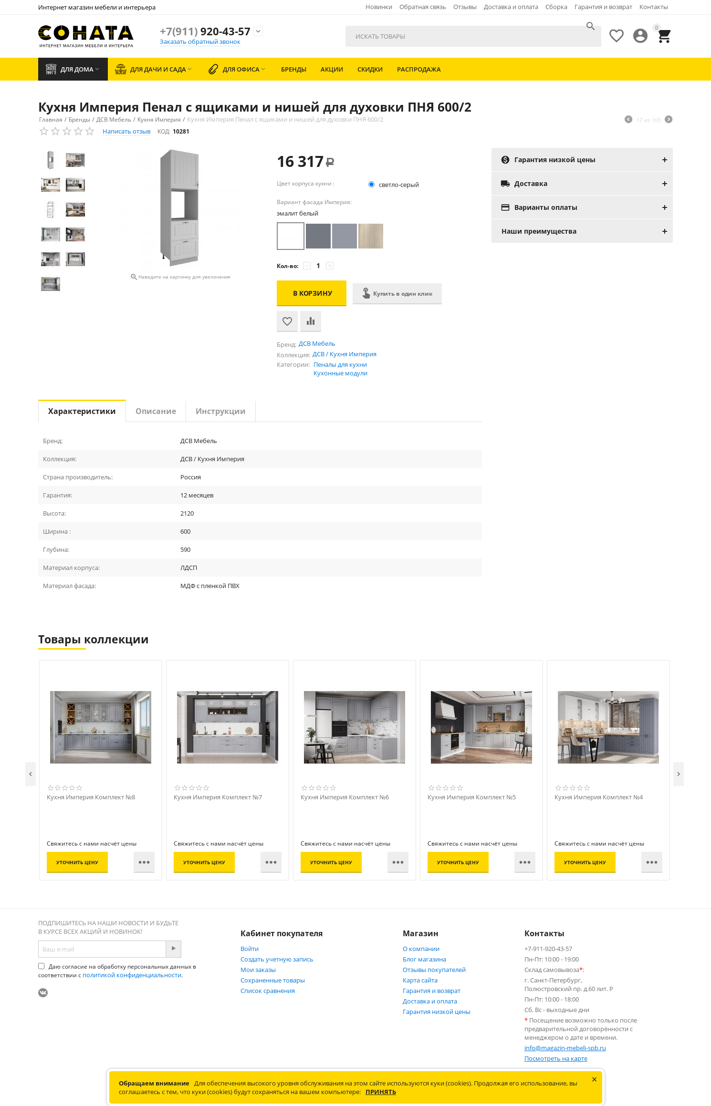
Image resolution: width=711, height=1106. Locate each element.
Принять (381, 1091)
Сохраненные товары (272, 980)
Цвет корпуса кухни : (306, 183)
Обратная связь (422, 6)
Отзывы (465, 6)
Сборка (556, 6)
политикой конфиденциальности (132, 975)
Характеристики (82, 411)
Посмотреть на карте (555, 1058)
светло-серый (394, 184)
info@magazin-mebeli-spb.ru (565, 1048)
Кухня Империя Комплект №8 (91, 797)
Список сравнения (267, 990)
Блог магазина (424, 959)
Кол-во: (287, 266)
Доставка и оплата (511, 6)
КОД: (163, 131)
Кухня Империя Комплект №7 (218, 797)
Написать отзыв (126, 131)
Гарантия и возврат (603, 6)
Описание (156, 411)
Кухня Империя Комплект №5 (472, 797)
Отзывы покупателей (434, 969)
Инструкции (221, 411)
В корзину (312, 293)
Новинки (379, 6)
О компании (421, 948)
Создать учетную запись (277, 959)
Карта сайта (420, 980)
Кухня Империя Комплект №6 (345, 797)
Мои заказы (258, 969)
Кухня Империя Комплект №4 (598, 797)
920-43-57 (205, 31)
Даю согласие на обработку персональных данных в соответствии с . (117, 970)
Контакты (653, 6)
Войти (249, 948)
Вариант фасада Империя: (314, 202)
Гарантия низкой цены (437, 1011)
